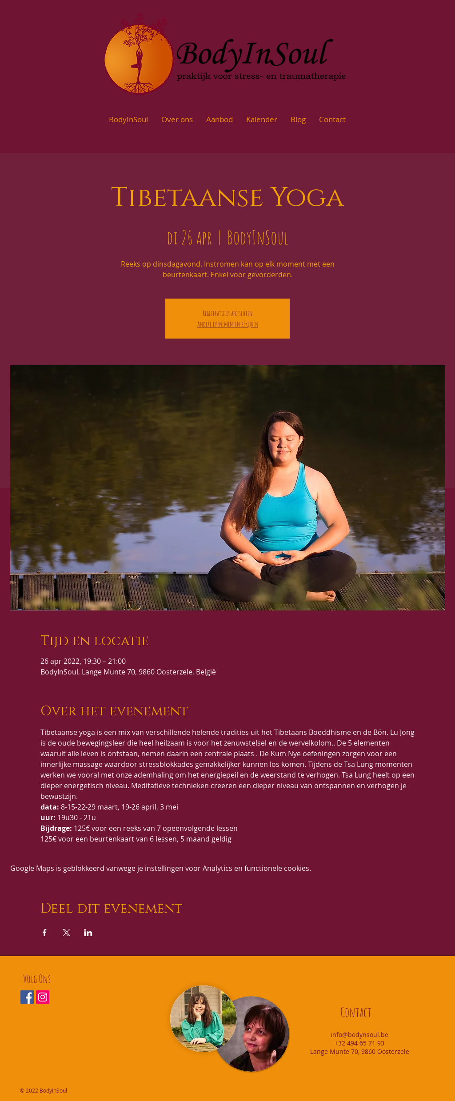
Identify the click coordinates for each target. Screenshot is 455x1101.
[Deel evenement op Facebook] (44, 932)
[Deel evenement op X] (66, 932)
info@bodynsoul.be (359, 1034)
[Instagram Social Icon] (42, 997)
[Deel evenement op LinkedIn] (88, 932)
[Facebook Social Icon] (27, 997)
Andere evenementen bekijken (227, 323)
